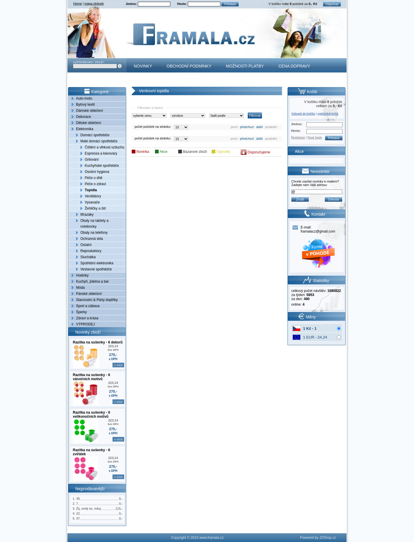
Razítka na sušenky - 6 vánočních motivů (91, 377)
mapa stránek (94, 3)
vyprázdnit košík (327, 113)
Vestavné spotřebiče (96, 269)
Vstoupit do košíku (303, 113)
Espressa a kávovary (101, 153)
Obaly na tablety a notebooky (95, 224)
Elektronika (84, 129)
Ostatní (86, 245)
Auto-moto (84, 98)
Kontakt (143, 80)
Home (77, 3)
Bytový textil (85, 104)
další (259, 127)
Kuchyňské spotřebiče (102, 166)
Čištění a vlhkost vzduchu (104, 147)
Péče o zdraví (95, 184)
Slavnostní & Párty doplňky (97, 300)
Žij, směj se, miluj (88, 508)
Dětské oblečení (88, 123)
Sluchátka (88, 257)
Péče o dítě (94, 178)
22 (78, 513)
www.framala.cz (211, 538)
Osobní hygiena (97, 172)
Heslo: (182, 4)
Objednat (331, 4)
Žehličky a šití (95, 208)
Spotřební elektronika (97, 263)
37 (78, 518)
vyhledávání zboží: (89, 62)
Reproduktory (91, 251)
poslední (271, 127)
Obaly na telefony (94, 233)
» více (118, 365)
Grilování (92, 159)
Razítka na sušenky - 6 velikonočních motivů (91, 414)
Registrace (298, 137)
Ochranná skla (92, 239)
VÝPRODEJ (85, 324)
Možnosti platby (245, 66)
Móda (80, 288)
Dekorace (83, 117)
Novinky (143, 66)
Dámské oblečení (89, 111)
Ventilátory (93, 196)
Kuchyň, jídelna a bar (92, 281)
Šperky (81, 312)
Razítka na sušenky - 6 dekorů (98, 342)
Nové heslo (315, 137)
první (234, 127)
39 (78, 498)
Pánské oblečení (89, 294)
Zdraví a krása (87, 318)
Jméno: (132, 4)
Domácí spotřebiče (95, 135)
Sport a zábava (88, 306)
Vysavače (92, 202)
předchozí (247, 127)
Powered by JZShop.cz (318, 538)
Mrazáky (87, 214)
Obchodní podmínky (189, 66)
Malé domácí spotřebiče (99, 141)
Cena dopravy (294, 66)
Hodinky (82, 275)
